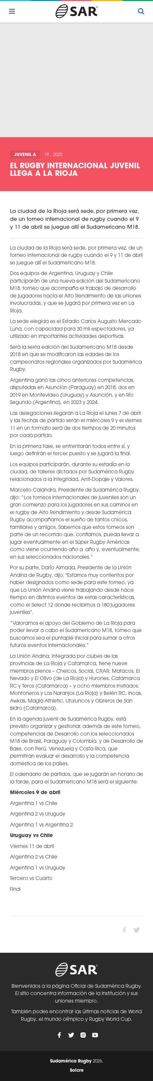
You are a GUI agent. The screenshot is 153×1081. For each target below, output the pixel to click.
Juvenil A (25, 155)
